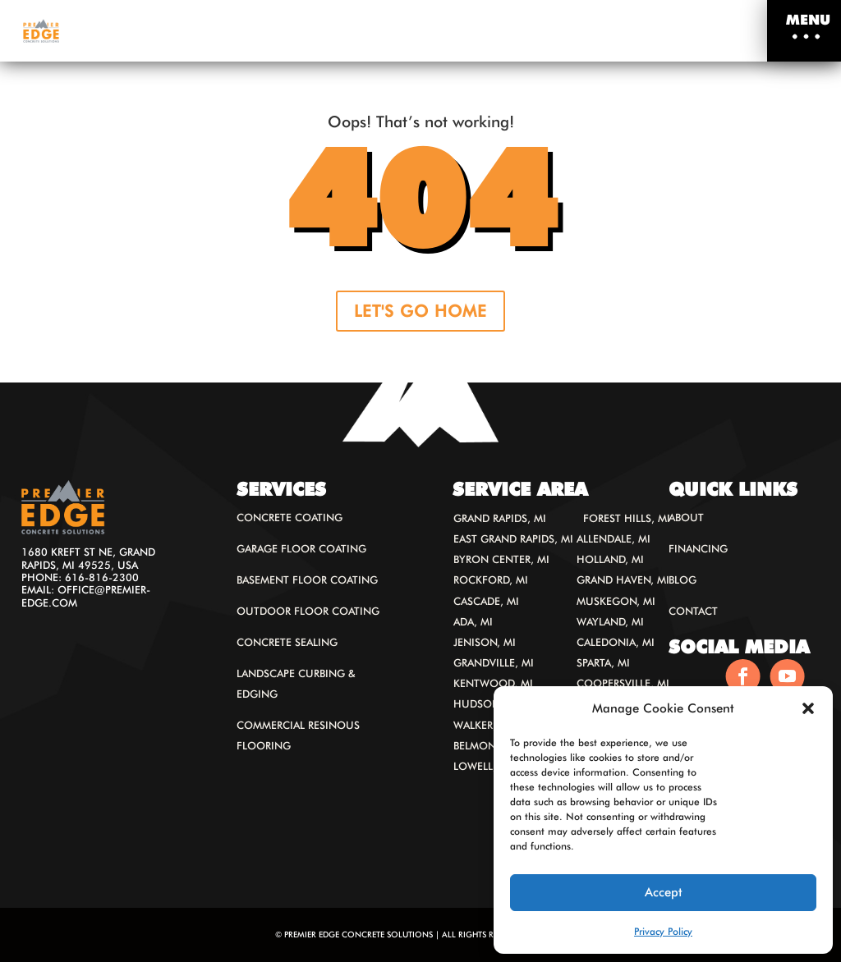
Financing (698, 549)
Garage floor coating (301, 549)
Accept (663, 892)
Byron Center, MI (501, 559)
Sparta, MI (603, 663)
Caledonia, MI (616, 642)
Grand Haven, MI (623, 580)
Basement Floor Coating (307, 580)
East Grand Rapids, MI (513, 539)
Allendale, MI (613, 539)
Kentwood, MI (493, 683)
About (686, 517)
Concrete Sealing (287, 642)
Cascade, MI (486, 601)
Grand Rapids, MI (499, 518)
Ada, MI (473, 622)
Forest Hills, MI (626, 518)
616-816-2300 (102, 577)
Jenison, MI (484, 642)
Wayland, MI (610, 622)
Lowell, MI (482, 766)
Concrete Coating (289, 517)
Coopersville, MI (623, 683)
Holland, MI (610, 559)
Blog (682, 580)
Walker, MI (482, 725)
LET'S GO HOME (420, 311)
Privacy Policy (663, 931)
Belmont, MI (486, 746)
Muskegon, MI (616, 601)
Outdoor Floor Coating (308, 611)
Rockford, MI (490, 580)
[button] (808, 708)
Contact (693, 611)
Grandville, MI (493, 663)
